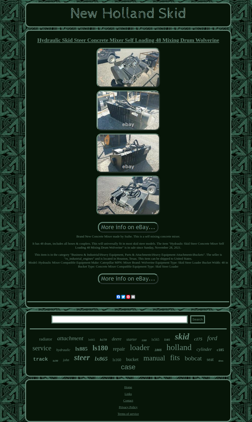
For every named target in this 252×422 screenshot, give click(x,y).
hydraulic (63, 350)
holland (179, 347)
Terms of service (128, 414)
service (41, 348)
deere (116, 339)
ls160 (117, 360)
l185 (167, 339)
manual (154, 358)
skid (182, 336)
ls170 (103, 339)
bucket (132, 359)
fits (175, 357)
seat (210, 359)
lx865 (101, 359)
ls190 (55, 360)
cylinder (204, 349)
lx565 (155, 339)
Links (128, 394)
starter (131, 339)
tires (221, 360)
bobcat (193, 358)
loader (140, 347)
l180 (144, 340)
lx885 (81, 349)
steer (82, 357)
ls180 (100, 348)
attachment (70, 338)
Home (128, 387)
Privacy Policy (128, 407)
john (66, 360)
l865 (158, 350)
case (128, 367)
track (40, 359)
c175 (198, 339)
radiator (45, 339)
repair (119, 349)
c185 (220, 350)
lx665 (91, 339)
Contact (128, 400)
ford (212, 338)
